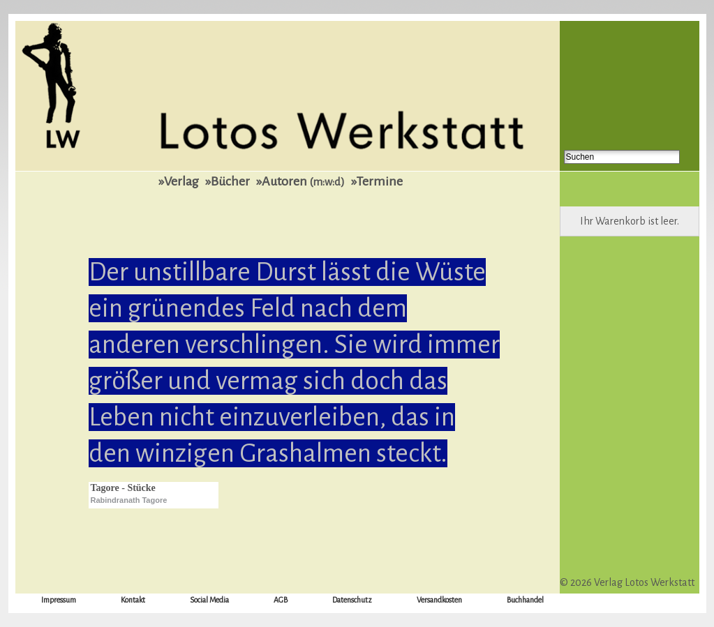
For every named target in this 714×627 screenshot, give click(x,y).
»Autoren (300, 181)
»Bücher (227, 181)
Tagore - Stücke (123, 488)
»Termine (377, 181)
